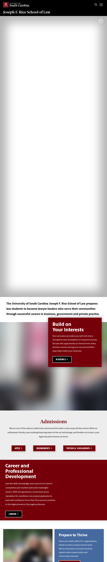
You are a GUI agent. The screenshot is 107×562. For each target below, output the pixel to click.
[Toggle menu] (101, 4)
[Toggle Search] (95, 4)
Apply (17, 448)
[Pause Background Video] (101, 21)
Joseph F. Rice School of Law (27, 12)
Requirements (43, 448)
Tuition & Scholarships (78, 448)
